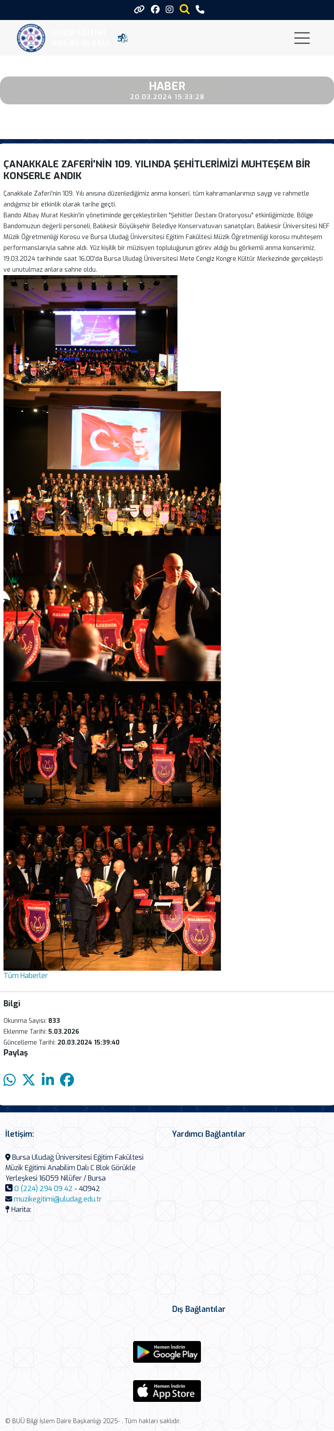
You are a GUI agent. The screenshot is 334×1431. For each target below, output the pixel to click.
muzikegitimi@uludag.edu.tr (58, 1199)
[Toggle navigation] (302, 38)
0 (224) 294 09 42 (43, 1188)
